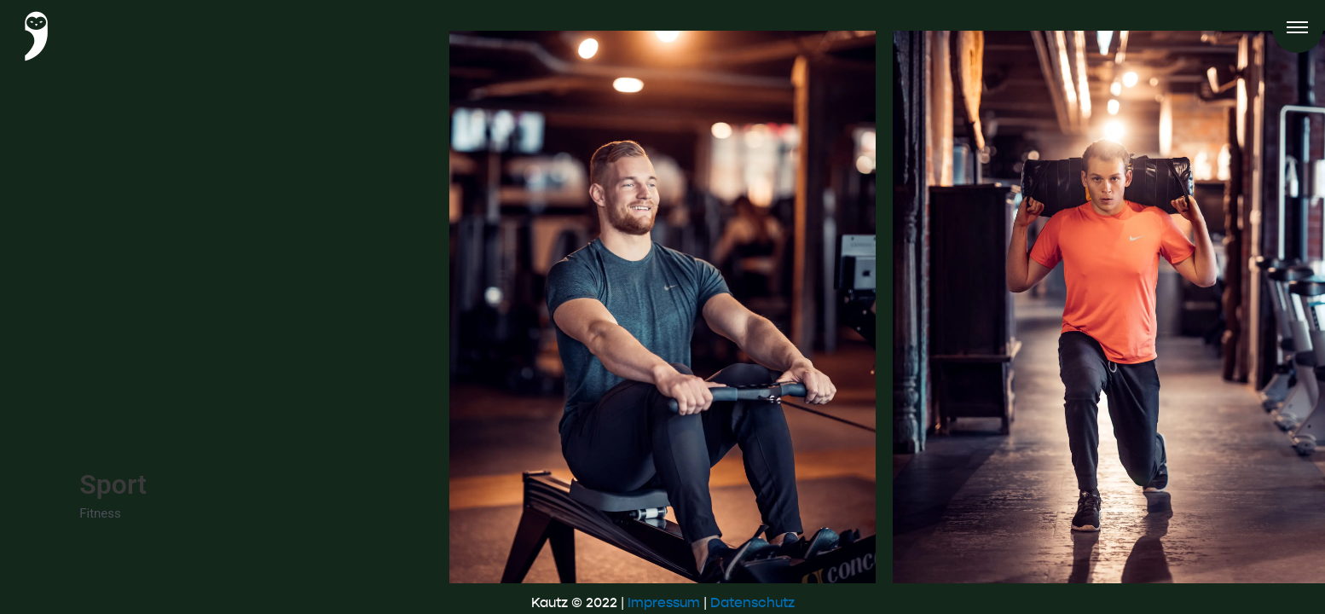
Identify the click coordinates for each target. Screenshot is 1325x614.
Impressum (664, 602)
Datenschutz (752, 602)
